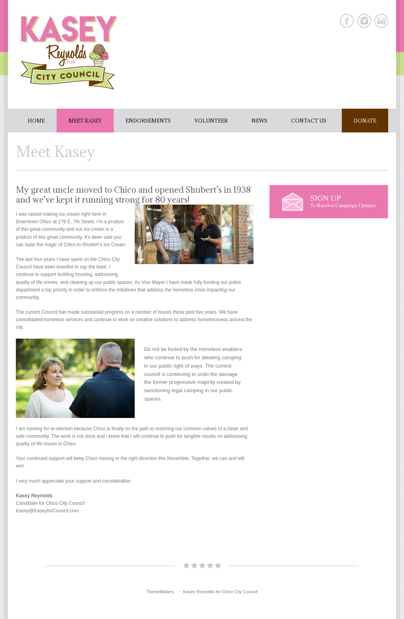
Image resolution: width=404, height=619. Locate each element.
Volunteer (211, 120)
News (259, 120)
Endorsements (148, 120)
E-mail (381, 21)
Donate (365, 120)
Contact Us (308, 120)
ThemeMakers (160, 591)
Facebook (347, 21)
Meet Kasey (85, 120)
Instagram (364, 21)
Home (36, 120)
